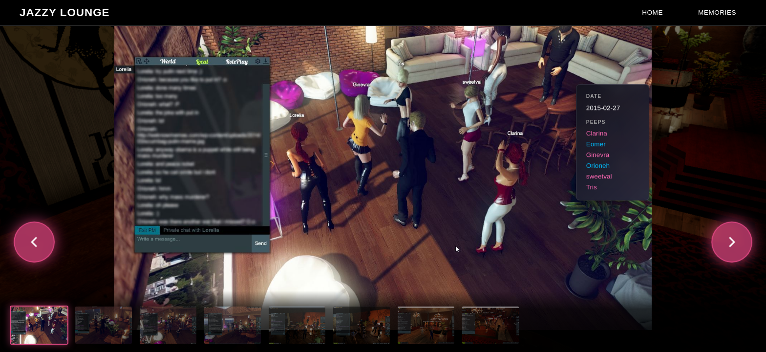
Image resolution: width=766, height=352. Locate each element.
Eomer (596, 144)
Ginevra (598, 155)
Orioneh (598, 166)
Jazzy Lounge (65, 12)
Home (652, 12)
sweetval (599, 176)
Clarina (596, 133)
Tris (591, 187)
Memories (717, 12)
